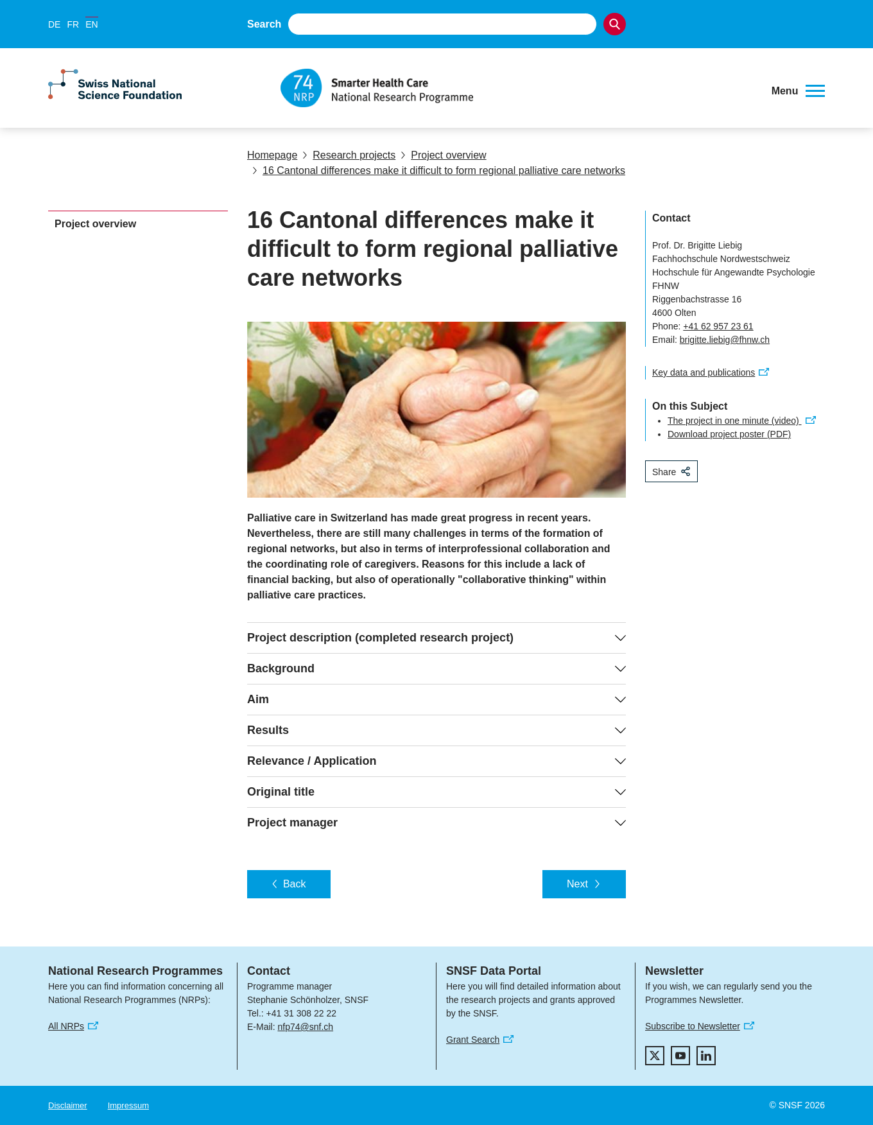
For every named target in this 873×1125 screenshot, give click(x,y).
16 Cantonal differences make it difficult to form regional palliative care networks (438, 170)
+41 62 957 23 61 (718, 326)
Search (264, 24)
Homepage (272, 155)
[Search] (614, 24)
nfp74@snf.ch (305, 1027)
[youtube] (680, 1055)
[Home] (516, 88)
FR (73, 24)
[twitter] (654, 1055)
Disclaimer (67, 1105)
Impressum (128, 1105)
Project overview (443, 155)
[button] (798, 91)
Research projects (348, 155)
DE (54, 24)
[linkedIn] (706, 1055)
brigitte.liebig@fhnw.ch (725, 340)
